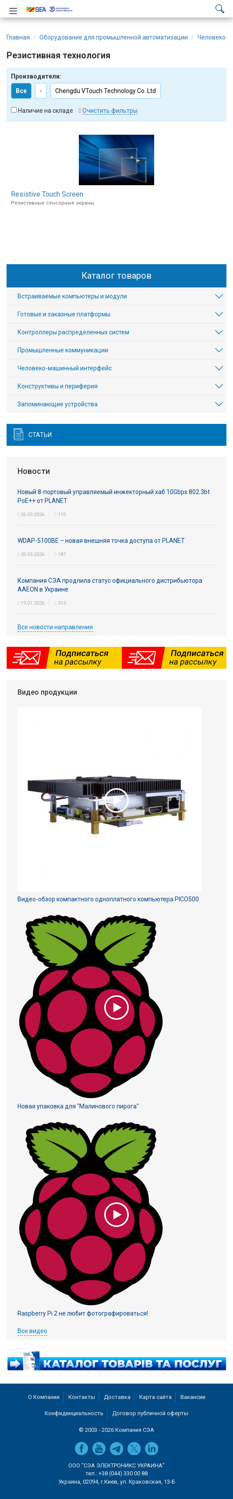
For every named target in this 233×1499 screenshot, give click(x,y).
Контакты (81, 1397)
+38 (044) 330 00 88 (123, 1473)
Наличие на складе (45, 110)
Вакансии (192, 1397)
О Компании (44, 1397)
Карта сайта (155, 1397)
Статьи (40, 434)
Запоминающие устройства (58, 404)
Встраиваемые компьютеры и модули (72, 296)
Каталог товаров (116, 275)
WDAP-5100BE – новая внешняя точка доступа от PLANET (101, 540)
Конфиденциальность (74, 1413)
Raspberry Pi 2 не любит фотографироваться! (83, 1313)
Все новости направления (55, 627)
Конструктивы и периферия (58, 386)
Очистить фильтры (110, 110)
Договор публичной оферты (150, 1413)
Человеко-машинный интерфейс (65, 368)
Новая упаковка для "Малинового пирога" (78, 1106)
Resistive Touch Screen (47, 194)
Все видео (32, 1330)
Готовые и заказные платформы (64, 314)
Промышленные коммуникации (63, 350)
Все (21, 90)
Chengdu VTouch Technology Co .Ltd (105, 90)
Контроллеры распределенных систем (73, 332)
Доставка (117, 1397)
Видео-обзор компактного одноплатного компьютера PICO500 (108, 899)
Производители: (36, 76)
